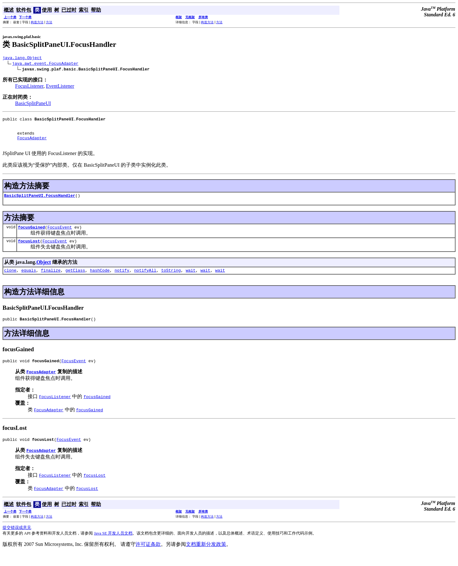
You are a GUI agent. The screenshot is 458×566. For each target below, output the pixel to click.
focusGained (31, 235)
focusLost (29, 250)
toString (171, 280)
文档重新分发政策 (206, 557)
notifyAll (145, 280)
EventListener (60, 87)
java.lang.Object (22, 58)
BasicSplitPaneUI (33, 104)
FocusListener (29, 87)
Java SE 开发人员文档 (113, 546)
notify (121, 280)
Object (43, 271)
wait (190, 280)
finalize (50, 280)
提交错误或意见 (17, 540)
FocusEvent (59, 235)
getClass (75, 280)
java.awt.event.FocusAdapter (45, 64)
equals (28, 280)
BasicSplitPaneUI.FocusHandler (39, 203)
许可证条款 (148, 557)
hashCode (99, 280)
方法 (49, 22)
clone (10, 280)
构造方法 (37, 22)
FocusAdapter (32, 143)
